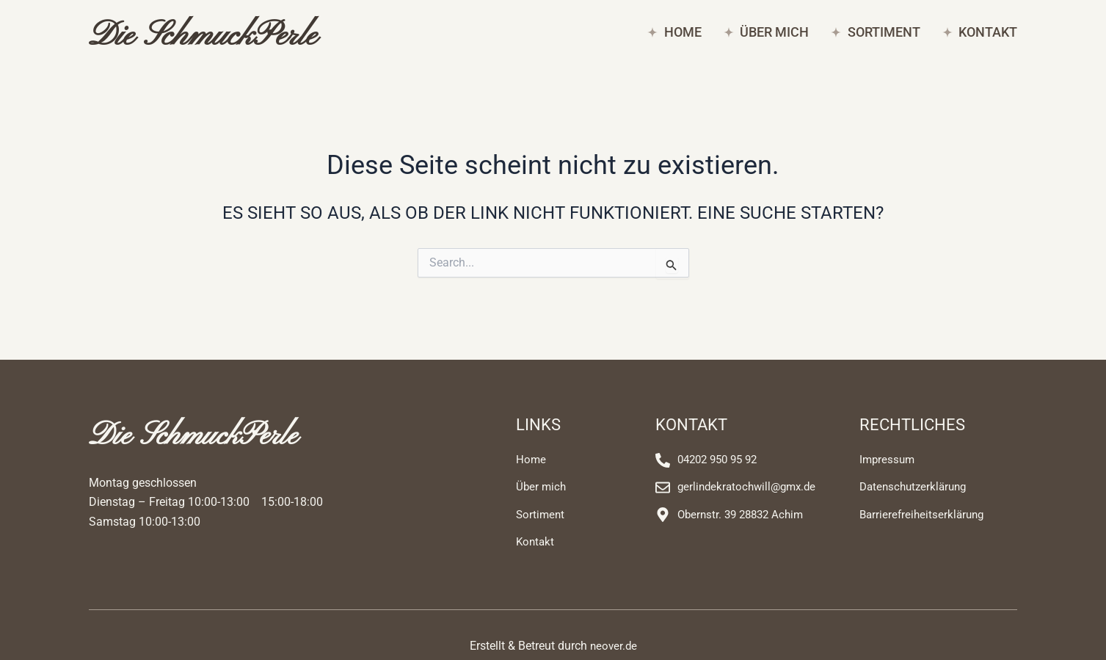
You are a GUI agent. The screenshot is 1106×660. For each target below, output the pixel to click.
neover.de (613, 650)
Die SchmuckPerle (224, 37)
